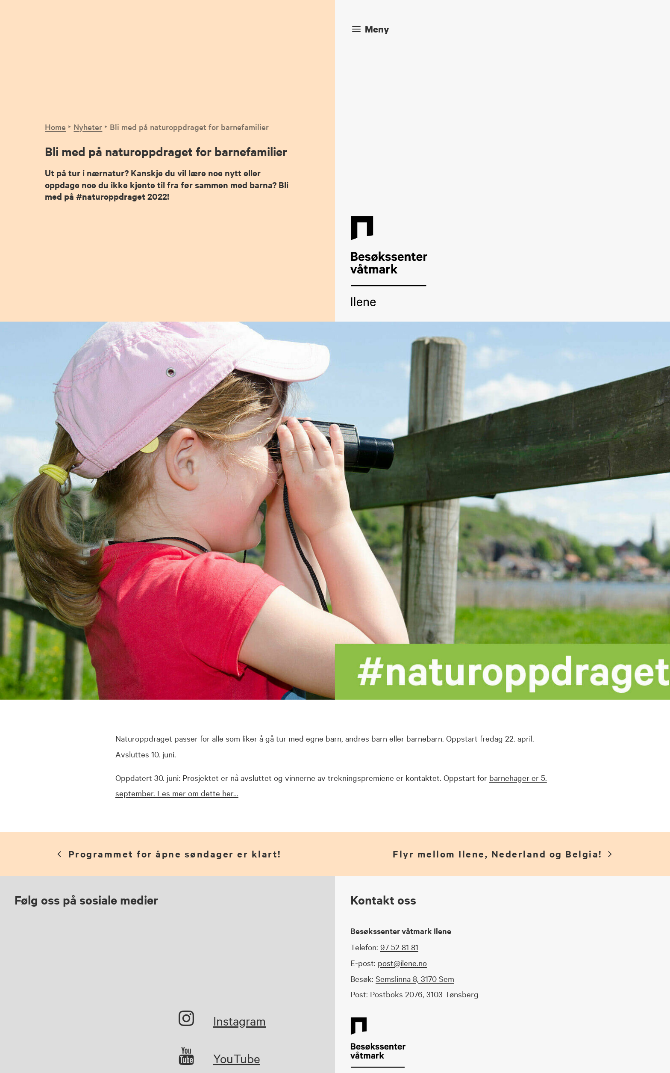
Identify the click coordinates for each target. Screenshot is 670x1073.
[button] (186, 868)
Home (55, 49)
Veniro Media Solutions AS (268, 1054)
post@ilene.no (402, 809)
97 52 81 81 (399, 793)
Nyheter (87, 49)
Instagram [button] (239, 866)
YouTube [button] (236, 904)
